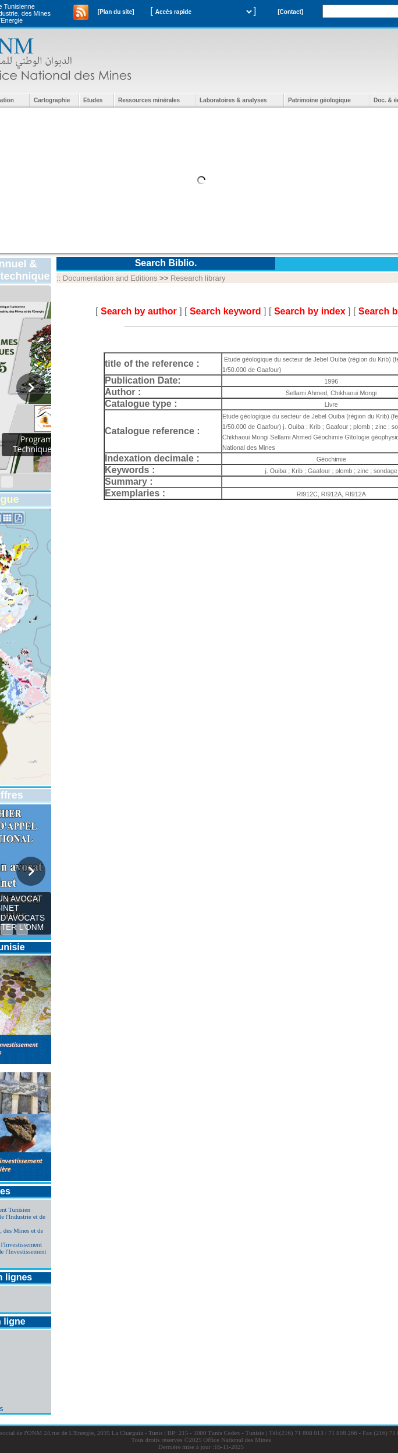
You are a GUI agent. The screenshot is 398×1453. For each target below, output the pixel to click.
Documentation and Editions (110, 278)
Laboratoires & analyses (233, 100)
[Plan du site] (116, 12)
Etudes (92, 100)
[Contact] (290, 12)
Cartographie (52, 100)
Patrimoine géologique (319, 100)
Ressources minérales (149, 100)
